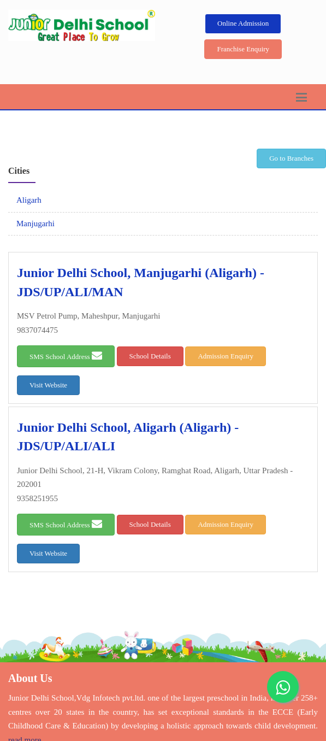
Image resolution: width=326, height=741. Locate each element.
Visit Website (48, 385)
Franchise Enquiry (243, 49)
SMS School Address (65, 355)
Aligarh (29, 200)
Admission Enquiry (225, 356)
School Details (150, 356)
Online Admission (243, 23)
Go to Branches (291, 158)
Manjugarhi (35, 223)
